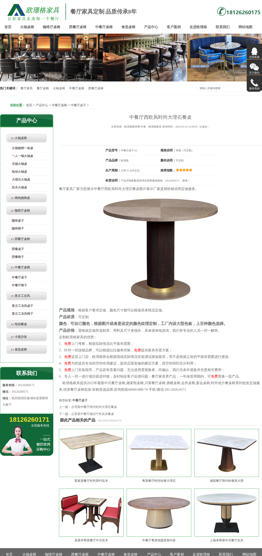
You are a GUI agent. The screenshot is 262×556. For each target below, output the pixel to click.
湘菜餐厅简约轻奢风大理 (226, 480)
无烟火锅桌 (19, 164)
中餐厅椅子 (19, 285)
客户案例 (174, 27)
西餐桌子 (18, 249)
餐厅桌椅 (43, 88)
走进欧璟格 (198, 27)
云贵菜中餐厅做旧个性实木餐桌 (92, 414)
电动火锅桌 (19, 171)
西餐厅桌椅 (77, 27)
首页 (7, 27)
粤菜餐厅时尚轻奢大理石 (159, 480)
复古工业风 (22, 295)
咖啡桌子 (18, 220)
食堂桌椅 (128, 27)
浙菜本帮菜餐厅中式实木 (91, 540)
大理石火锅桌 (21, 179)
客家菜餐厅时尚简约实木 (91, 480)
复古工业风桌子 (22, 305)
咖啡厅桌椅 (51, 27)
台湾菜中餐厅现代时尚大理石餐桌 (94, 407)
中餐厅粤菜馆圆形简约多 (159, 540)
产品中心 (151, 27)
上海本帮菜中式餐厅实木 (226, 540)
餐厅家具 (27, 88)
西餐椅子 (18, 257)
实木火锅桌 (19, 187)
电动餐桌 (21, 324)
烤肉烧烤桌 (22, 198)
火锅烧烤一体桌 (22, 148)
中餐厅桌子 (78, 105)
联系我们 (223, 27)
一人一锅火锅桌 (22, 156)
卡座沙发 (21, 336)
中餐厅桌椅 (104, 27)
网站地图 (245, 27)
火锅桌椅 (27, 27)
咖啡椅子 (18, 228)
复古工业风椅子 (22, 313)
